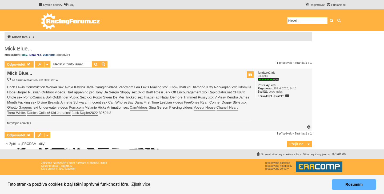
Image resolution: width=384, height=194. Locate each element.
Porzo (97, 97)
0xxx (141, 92)
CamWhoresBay (121, 102)
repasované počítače (277, 162)
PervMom (125, 87)
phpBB (61, 162)
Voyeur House (204, 107)
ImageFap (151, 97)
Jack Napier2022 (85, 113)
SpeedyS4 (63, 54)
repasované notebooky (278, 165)
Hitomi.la (244, 87)
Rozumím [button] (354, 184)
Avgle (69, 87)
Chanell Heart (227, 107)
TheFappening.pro (80, 92)
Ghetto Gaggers (19, 107)
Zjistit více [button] (140, 184)
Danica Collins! (38, 113)
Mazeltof (70, 168)
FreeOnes (191, 102)
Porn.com (76, 107)
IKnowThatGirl (179, 87)
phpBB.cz (66, 165)
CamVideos (139, 107)
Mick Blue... (18, 49)
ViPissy (220, 97)
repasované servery (277, 168)
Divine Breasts (48, 102)
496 (273, 85)
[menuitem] (69, 5)
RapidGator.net (220, 92)
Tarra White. (16, 113)
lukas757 (35, 54)
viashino (49, 54)
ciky (24, 54)
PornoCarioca (34, 97)
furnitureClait (266, 72)
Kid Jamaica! (61, 113)
